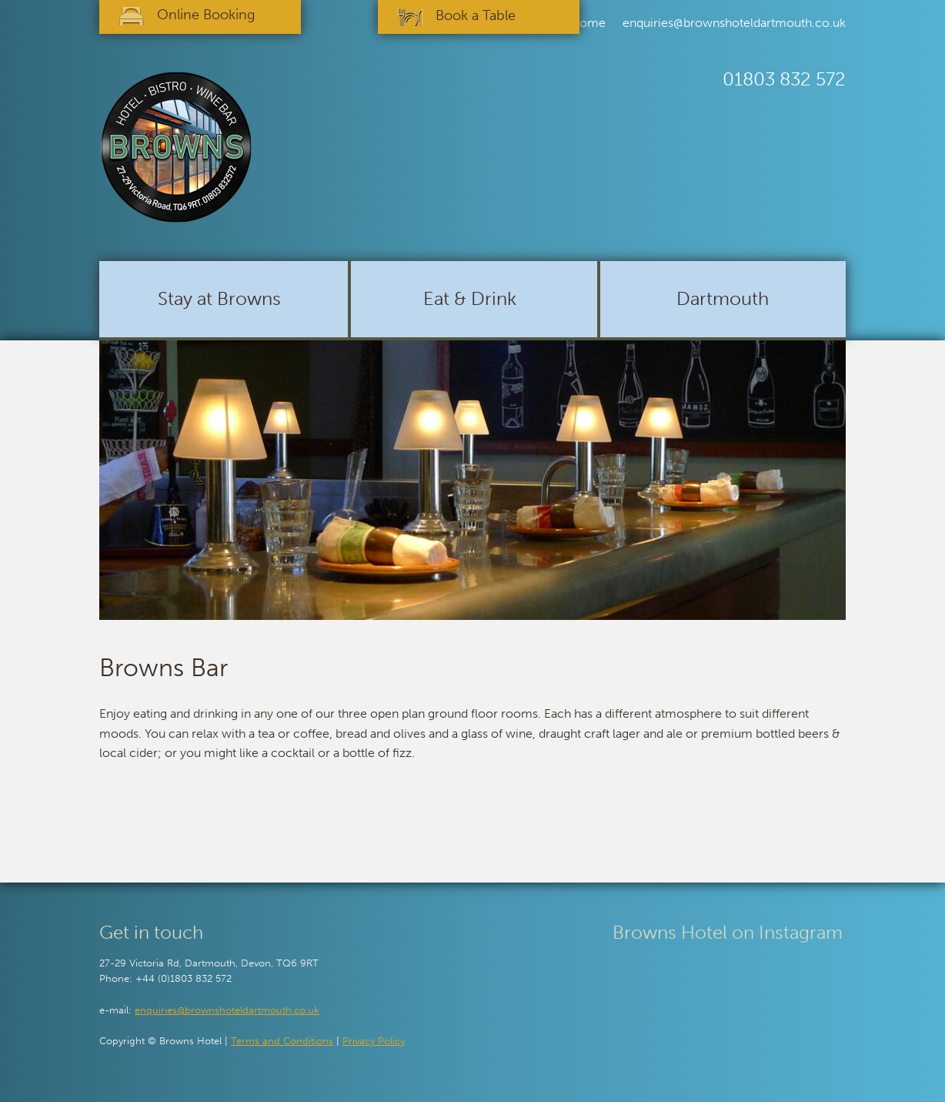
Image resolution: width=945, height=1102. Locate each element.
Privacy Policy (373, 1041)
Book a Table (476, 15)
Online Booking (206, 14)
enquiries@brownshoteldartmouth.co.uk (734, 22)
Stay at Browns (219, 298)
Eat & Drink (469, 298)
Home (588, 22)
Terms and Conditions (282, 1041)
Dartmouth (722, 298)
